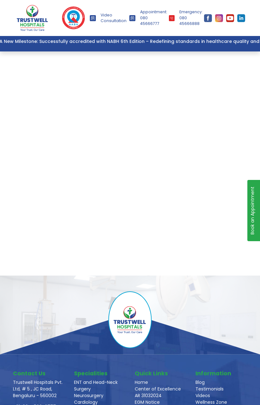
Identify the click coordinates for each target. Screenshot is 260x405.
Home (141, 382)
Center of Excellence (158, 389)
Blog (200, 382)
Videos (202, 395)
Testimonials (209, 389)
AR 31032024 (148, 395)
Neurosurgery (88, 395)
